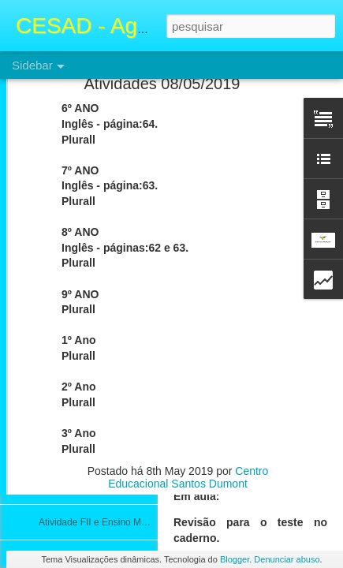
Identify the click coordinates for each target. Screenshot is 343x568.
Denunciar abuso (286, 559)
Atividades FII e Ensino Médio (101, 380)
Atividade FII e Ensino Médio (99, 415)
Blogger (234, 559)
